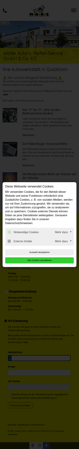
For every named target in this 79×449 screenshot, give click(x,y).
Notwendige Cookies (23, 232)
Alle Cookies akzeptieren (39, 260)
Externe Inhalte (20, 241)
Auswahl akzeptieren (39, 252)
